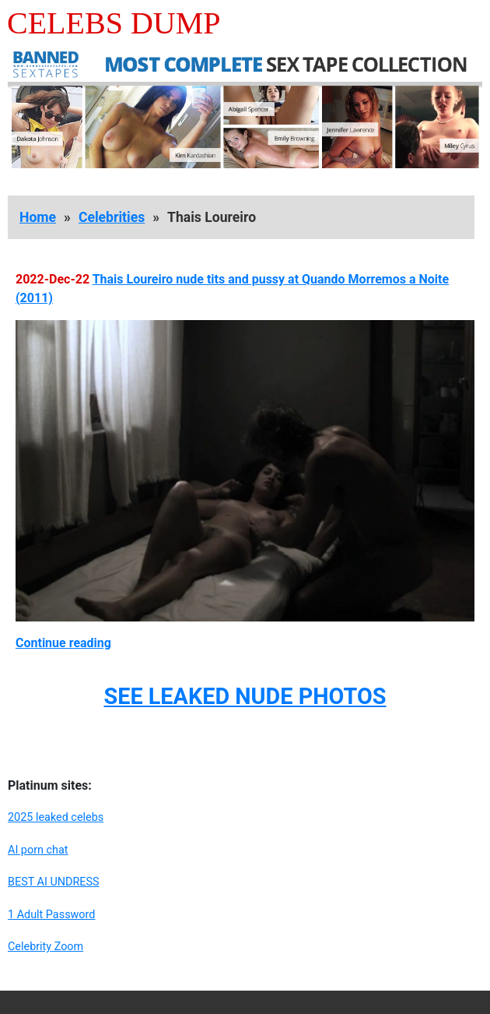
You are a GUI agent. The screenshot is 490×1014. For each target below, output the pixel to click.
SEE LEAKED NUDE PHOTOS (244, 696)
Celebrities (112, 217)
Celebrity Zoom (45, 946)
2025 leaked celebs (55, 817)
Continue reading (63, 643)
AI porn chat (38, 850)
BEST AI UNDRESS (54, 882)
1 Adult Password (51, 914)
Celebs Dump (114, 22)
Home (37, 217)
